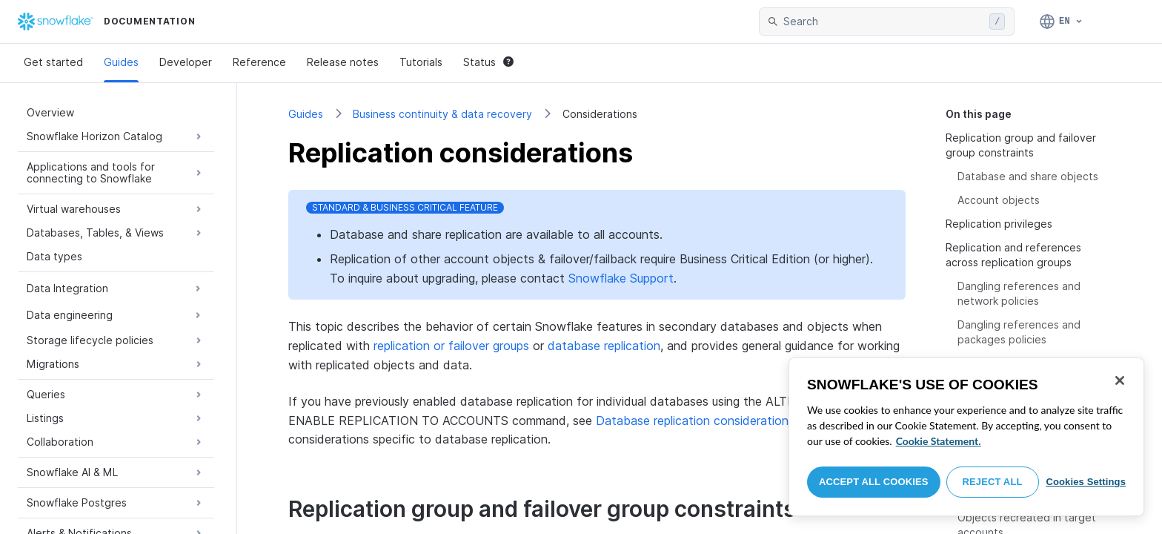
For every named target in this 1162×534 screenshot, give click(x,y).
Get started (53, 62)
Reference (259, 62)
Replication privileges (999, 223)
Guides (121, 62)
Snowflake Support (621, 278)
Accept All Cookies (874, 481)
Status (488, 62)
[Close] (1119, 380)
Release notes (343, 62)
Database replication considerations (695, 420)
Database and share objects (1027, 176)
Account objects (998, 200)
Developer (185, 62)
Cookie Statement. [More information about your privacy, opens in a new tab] (938, 441)
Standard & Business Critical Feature (405, 207)
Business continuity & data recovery (442, 114)
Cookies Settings (1086, 481)
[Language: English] (1061, 21)
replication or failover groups (451, 345)
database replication (604, 345)
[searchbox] (883, 21)
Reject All (993, 481)
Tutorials (420, 62)
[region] (966, 436)
